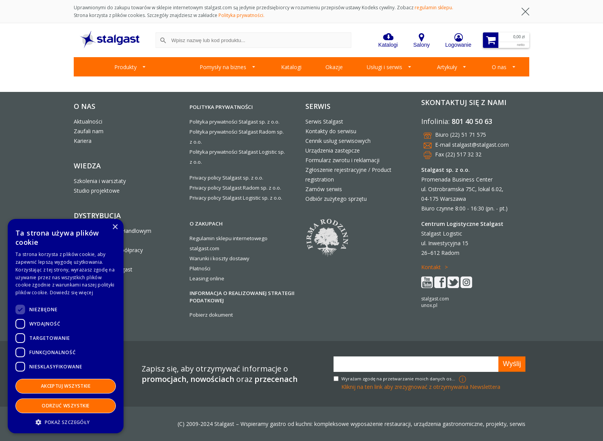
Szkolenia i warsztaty (100, 181)
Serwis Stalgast (324, 121)
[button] (65, 422)
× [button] (115, 227)
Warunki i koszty (209, 258)
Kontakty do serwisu (330, 131)
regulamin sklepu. (434, 7)
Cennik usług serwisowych (338, 140)
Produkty (125, 67)
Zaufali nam (88, 131)
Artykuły (447, 67)
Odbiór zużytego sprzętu (336, 198)
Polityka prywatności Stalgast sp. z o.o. (234, 121)
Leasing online (207, 278)
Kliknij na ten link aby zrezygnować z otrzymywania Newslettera (420, 386)
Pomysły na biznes (223, 67)
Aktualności (88, 121)
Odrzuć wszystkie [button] (65, 405)
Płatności (200, 268)
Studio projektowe (97, 190)
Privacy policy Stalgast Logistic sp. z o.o (235, 197)
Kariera (82, 140)
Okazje (334, 67)
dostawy (239, 258)
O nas (499, 67)
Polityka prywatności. (241, 15)
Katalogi (291, 67)
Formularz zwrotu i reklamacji (342, 160)
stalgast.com (435, 298)
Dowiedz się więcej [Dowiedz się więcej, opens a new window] (71, 292)
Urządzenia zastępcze (332, 150)
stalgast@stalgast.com (480, 144)
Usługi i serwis (384, 67)
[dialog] (66, 326)
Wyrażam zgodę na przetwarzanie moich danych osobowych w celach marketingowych (399, 379)
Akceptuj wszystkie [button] (65, 386)
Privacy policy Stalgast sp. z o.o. (226, 177)
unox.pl (429, 305)
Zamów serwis (323, 189)
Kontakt (431, 267)
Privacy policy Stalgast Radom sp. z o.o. (235, 187)
